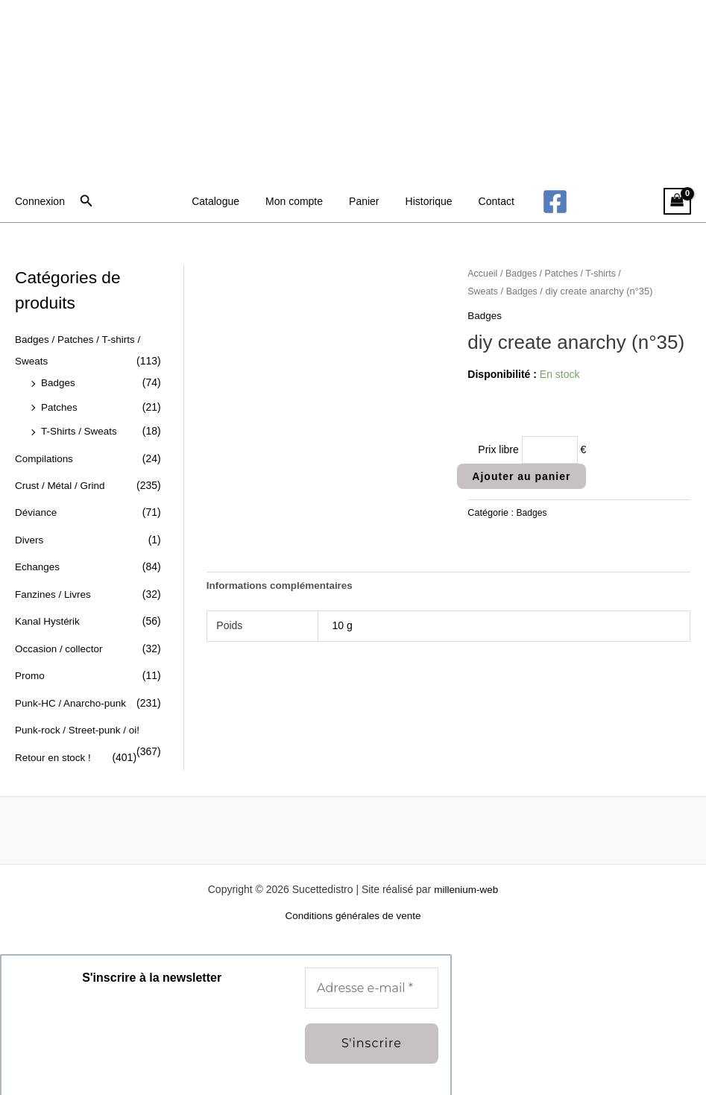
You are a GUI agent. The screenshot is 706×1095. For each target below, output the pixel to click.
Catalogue (226, 201)
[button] (86, 201)
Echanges (38, 561)
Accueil (483, 273)
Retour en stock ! (54, 745)
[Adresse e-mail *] (371, 976)
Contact (486, 201)
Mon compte (299, 201)
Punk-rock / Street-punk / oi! (80, 719)
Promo (30, 666)
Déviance (36, 508)
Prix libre (498, 449)
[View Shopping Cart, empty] (677, 201)
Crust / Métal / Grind (61, 481)
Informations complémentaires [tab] (283, 587)
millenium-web (465, 877)
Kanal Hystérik (48, 613)
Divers (30, 534)
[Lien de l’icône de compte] (40, 201)
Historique (423, 201)
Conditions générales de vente (353, 903)
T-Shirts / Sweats (80, 428)
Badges (58, 381)
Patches (60, 405)
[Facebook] (542, 202)
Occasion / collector (60, 640)
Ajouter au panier (521, 477)
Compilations (45, 455)
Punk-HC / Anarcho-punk (72, 692)
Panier (364, 201)
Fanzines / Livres (54, 587)
